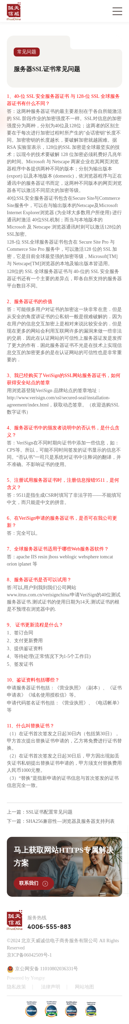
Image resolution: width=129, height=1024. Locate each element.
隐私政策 (16, 986)
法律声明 (50, 986)
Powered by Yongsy (26, 978)
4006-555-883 (49, 927)
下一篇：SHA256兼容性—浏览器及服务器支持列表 (61, 821)
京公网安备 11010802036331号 (42, 969)
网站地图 (84, 986)
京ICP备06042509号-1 (29, 955)
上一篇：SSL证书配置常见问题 (40, 812)
